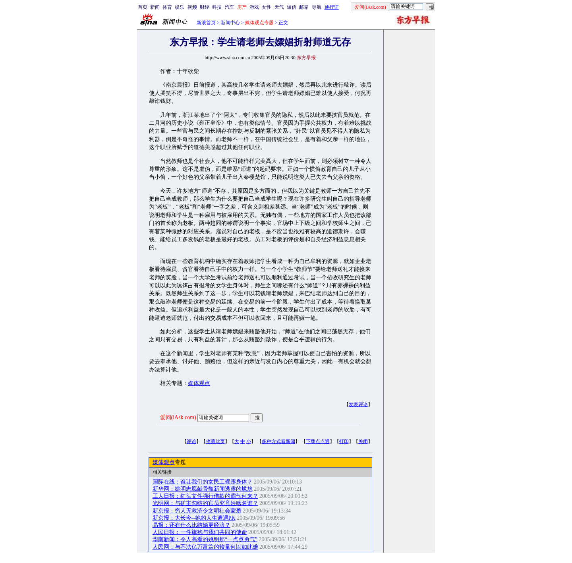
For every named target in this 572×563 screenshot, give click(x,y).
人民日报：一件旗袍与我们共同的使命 (200, 532)
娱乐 (179, 7)
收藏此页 (215, 441)
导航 (316, 7)
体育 (167, 7)
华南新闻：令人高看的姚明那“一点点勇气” (205, 539)
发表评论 (358, 404)
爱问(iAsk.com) (178, 417)
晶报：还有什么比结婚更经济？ (191, 525)
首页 (142, 7)
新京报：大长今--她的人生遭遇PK (194, 518)
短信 (291, 7)
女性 (266, 7)
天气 (279, 7)
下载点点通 (318, 441)
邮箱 (304, 7)
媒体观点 (199, 383)
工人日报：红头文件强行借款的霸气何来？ (205, 496)
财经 (204, 7)
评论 (191, 441)
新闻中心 (230, 22)
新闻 (155, 7)
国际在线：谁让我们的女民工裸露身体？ (203, 482)
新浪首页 (206, 22)
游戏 (254, 7)
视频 (192, 7)
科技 (217, 7)
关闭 (363, 441)
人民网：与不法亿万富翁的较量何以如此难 (205, 547)
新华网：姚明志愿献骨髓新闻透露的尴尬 (203, 489)
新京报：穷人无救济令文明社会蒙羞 (197, 511)
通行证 (332, 7)
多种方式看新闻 (278, 441)
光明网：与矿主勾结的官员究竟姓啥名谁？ (205, 503)
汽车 (229, 7)
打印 (344, 441)
